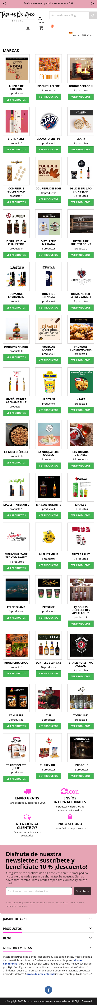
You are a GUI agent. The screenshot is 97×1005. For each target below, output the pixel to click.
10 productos (48, 667)
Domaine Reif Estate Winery (81, 295)
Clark (80, 139)
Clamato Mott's (48, 139)
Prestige (48, 607)
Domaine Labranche (16, 295)
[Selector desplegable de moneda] (87, 35)
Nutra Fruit (81, 554)
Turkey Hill (48, 765)
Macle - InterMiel (16, 504)
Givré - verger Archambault (16, 400)
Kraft (81, 399)
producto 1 (16, 143)
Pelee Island (16, 607)
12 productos (48, 193)
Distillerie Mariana (48, 242)
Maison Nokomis (48, 504)
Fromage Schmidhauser (80, 348)
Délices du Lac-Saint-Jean (81, 190)
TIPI (48, 715)
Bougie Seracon (81, 86)
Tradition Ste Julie (16, 766)
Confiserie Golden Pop (16, 190)
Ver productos (16, 99)
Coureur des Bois (48, 188)
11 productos (16, 561)
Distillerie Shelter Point (81, 242)
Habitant (48, 399)
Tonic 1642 (81, 715)
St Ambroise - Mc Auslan (81, 664)
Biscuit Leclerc (48, 86)
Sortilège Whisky (48, 662)
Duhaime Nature (16, 346)
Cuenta (42, 20)
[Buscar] (73, 15)
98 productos (81, 459)
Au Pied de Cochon (16, 87)
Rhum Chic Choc (16, 662)
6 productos (49, 248)
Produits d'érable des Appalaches (81, 610)
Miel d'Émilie (48, 554)
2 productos (49, 90)
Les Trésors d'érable (80, 453)
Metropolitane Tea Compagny (16, 555)
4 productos (49, 559)
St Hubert (16, 715)
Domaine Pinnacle (48, 295)
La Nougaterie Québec (48, 453)
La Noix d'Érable (16, 452)
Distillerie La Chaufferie (16, 242)
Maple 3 (80, 504)
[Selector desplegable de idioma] (74, 35)
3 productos (16, 93)
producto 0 (16, 248)
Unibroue (81, 765)
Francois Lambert (48, 348)
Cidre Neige (16, 139)
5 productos (81, 509)
